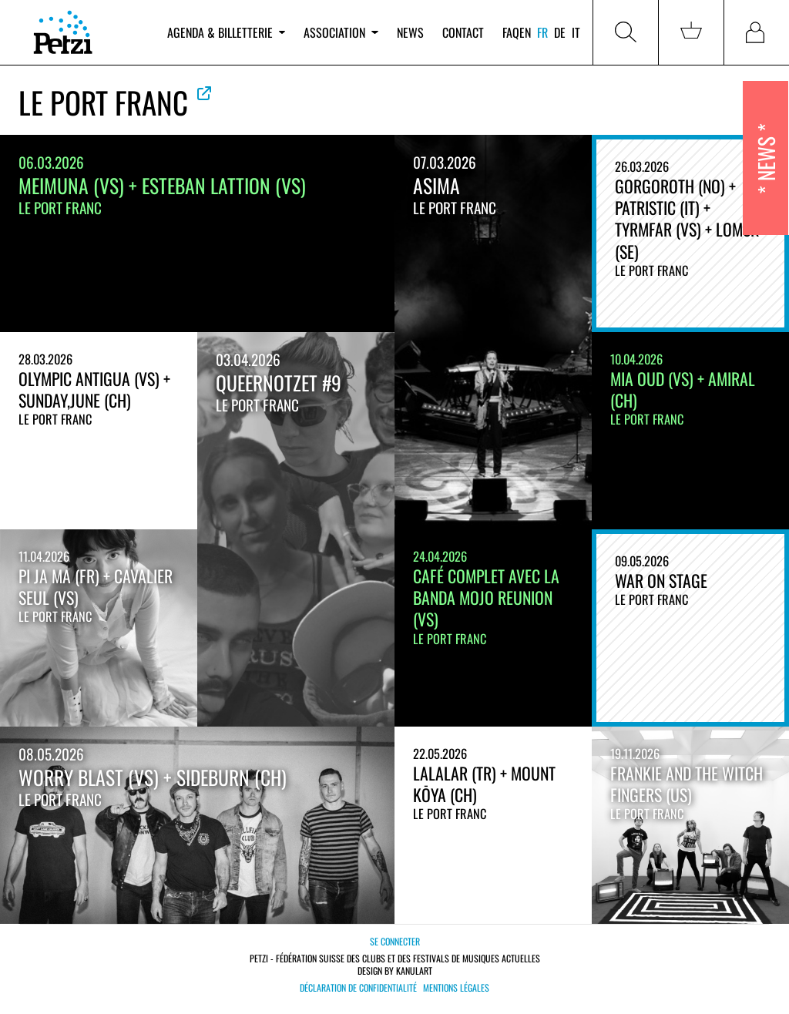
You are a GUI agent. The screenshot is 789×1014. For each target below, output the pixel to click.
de (560, 32)
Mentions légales (456, 988)
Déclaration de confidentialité (358, 988)
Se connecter (395, 941)
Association (341, 32)
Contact (463, 32)
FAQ (510, 32)
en (525, 32)
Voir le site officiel (204, 93)
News (410, 32)
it (576, 32)
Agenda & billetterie (226, 32)
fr (542, 32)
